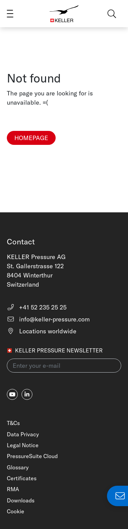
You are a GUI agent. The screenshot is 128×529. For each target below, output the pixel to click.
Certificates (22, 478)
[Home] (64, 13)
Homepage (31, 138)
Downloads (20, 500)
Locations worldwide (41, 331)
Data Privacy (23, 434)
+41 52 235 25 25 (37, 307)
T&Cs (13, 423)
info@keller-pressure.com (48, 319)
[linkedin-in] (27, 394)
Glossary (18, 467)
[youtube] (12, 394)
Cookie (15, 511)
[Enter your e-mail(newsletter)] (64, 366)
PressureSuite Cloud (32, 456)
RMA (13, 489)
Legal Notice (23, 445)
